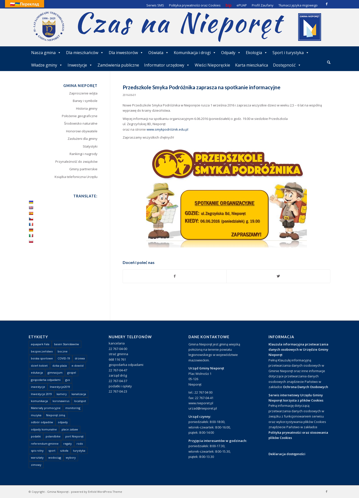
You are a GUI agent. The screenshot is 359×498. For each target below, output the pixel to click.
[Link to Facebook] (326, 3)
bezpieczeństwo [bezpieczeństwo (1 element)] (42, 351)
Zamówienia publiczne (118, 65)
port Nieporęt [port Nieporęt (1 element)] (74, 436)
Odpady (231, 52)
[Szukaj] (328, 62)
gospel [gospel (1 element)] (71, 372)
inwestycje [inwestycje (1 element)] (38, 387)
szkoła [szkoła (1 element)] (64, 450)
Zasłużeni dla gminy (82, 138)
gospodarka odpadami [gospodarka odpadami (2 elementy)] (46, 380)
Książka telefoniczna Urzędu (76, 176)
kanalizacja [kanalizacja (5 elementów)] (79, 394)
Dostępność (287, 65)
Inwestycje (80, 65)
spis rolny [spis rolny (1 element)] (37, 450)
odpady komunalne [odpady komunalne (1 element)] (44, 429)
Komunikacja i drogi (195, 52)
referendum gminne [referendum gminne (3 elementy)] (45, 443)
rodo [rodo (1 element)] (80, 443)
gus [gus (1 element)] (67, 380)
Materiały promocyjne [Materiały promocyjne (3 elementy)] (46, 408)
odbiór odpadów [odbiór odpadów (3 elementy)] (42, 422)
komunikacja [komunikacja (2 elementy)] (39, 401)
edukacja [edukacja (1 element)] (37, 372)
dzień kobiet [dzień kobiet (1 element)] (39, 365)
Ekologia (257, 52)
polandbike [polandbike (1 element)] (53, 436)
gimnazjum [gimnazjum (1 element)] (55, 372)
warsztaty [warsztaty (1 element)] (37, 457)
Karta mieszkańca (251, 65)
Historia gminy (86, 108)
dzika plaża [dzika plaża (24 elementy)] (59, 365)
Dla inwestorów (126, 52)
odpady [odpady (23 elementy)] (63, 422)
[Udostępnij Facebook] (175, 276)
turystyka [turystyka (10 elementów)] (79, 450)
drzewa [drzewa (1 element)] (80, 358)
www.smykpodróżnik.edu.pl (167, 129)
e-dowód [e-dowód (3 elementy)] (78, 365)
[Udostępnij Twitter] (278, 276)
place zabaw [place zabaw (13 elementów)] (70, 429)
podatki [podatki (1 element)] (36, 436)
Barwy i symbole (85, 100)
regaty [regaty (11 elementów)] (67, 443)
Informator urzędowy (167, 65)
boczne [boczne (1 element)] (63, 351)
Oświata (158, 52)
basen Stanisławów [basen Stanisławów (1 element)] (66, 344)
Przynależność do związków (76, 161)
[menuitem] (328, 62)
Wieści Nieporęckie (212, 65)
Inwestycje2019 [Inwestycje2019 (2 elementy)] (60, 387)
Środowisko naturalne (80, 123)
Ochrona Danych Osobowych (305, 387)
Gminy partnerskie (83, 169)
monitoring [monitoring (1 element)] (72, 408)
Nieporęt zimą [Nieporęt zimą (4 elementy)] (55, 415)
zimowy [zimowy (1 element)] (36, 465)
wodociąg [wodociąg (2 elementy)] (54, 457)
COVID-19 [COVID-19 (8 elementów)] (64, 358)
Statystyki (90, 146)
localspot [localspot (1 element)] (80, 401)
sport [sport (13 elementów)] (51, 450)
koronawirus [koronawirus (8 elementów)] (61, 401)
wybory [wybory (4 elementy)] (71, 457)
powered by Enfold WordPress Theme (96, 492)
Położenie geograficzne (79, 116)
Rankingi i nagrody (83, 154)
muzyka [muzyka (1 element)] (36, 415)
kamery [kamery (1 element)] (62, 394)
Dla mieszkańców (85, 52)
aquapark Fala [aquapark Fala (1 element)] (40, 344)
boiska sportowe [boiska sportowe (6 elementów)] (42, 358)
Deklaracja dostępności (287, 454)
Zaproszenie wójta (83, 93)
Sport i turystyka (290, 52)
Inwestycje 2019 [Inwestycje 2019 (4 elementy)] (41, 394)
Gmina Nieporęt (58, 492)
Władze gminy (47, 65)
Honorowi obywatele (81, 131)
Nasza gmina (46, 52)
